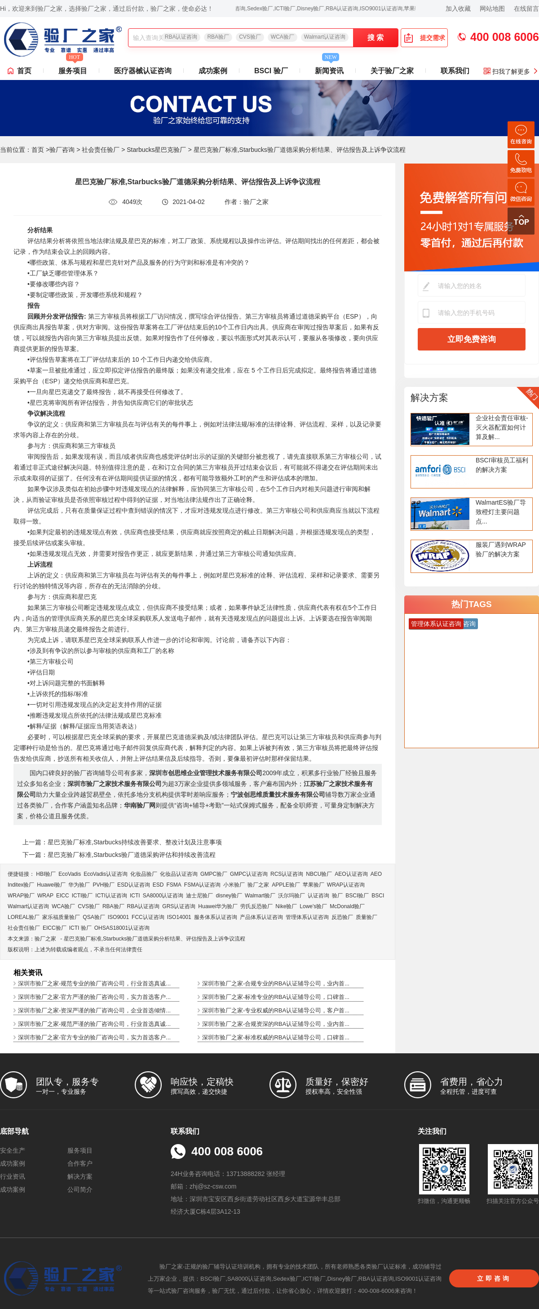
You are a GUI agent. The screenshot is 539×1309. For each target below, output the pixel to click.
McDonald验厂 (347, 906)
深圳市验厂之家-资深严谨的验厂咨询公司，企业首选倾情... (94, 1010)
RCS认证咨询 (286, 874)
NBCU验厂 (319, 874)
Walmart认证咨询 (324, 37)
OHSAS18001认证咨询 (122, 928)
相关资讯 (27, 972)
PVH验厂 (104, 885)
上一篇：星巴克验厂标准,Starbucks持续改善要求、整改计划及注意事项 (122, 842)
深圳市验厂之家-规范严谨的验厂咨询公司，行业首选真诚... (94, 1024)
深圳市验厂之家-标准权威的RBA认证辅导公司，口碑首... (275, 1037)
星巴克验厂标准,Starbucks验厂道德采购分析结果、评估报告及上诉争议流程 (155, 939)
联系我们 (455, 71)
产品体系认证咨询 (261, 917)
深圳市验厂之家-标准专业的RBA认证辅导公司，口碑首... (275, 997)
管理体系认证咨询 (307, 917)
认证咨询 (318, 895)
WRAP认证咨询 (346, 885)
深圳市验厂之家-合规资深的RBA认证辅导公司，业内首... (275, 1024)
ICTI (135, 895)
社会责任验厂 (100, 149)
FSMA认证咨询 (202, 885)
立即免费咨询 (471, 339)
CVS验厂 (250, 37)
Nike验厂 (286, 906)
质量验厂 (366, 917)
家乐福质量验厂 (61, 917)
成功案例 (213, 71)
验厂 (337, 895)
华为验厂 (79, 885)
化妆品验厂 (143, 874)
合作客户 (80, 1163)
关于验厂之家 (392, 71)
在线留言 (526, 8)
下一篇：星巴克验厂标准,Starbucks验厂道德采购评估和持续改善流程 (119, 854)
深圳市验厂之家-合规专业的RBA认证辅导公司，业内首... (275, 983)
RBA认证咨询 (181, 37)
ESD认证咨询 (133, 885)
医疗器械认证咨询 (143, 71)
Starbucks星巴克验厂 (156, 149)
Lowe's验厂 (313, 906)
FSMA (173, 885)
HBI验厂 (46, 874)
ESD (158, 885)
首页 (24, 71)
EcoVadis (69, 874)
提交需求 (424, 38)
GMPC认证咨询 (249, 874)
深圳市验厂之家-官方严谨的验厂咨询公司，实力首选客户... (94, 997)
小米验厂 (234, 885)
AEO (376, 874)
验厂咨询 (62, 149)
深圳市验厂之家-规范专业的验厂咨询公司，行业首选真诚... (94, 983)
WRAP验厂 (21, 895)
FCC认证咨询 (148, 917)
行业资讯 (12, 1176)
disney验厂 (229, 895)
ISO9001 (118, 917)
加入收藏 (458, 8)
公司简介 (80, 1189)
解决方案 (429, 397)
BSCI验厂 (357, 895)
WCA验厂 (282, 37)
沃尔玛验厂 (291, 895)
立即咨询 (494, 1278)
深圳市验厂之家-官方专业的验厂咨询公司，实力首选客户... (94, 1037)
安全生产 (12, 1150)
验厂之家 (258, 885)
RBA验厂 (218, 37)
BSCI (377, 895)
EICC (62, 895)
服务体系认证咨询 (215, 917)
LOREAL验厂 (24, 917)
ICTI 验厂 (80, 928)
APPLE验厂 (286, 885)
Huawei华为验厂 (218, 906)
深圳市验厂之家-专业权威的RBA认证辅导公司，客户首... (275, 1010)
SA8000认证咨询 (163, 895)
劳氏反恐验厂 (256, 906)
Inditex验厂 (21, 885)
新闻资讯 (329, 68)
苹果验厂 (313, 885)
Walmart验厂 (260, 895)
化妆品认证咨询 (179, 874)
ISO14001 (179, 917)
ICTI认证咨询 (111, 895)
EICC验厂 (54, 928)
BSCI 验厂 (271, 71)
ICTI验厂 (82, 895)
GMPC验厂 (213, 874)
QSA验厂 (94, 917)
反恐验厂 (342, 917)
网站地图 (492, 8)
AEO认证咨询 (351, 874)
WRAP (45, 895)
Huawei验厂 (51, 885)
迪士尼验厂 (199, 895)
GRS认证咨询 (178, 906)
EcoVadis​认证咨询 (106, 874)
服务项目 (72, 68)
